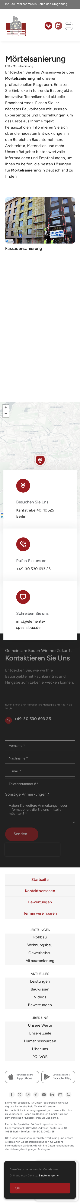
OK (17, 1188)
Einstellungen (49, 1175)
